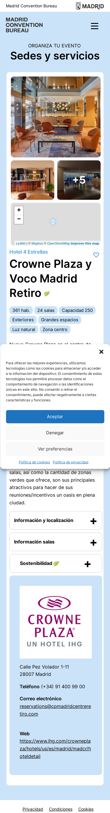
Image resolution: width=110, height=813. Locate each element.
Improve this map (85, 243)
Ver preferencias (55, 449)
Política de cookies (34, 462)
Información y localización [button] (43, 520)
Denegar (55, 432)
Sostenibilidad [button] (39, 563)
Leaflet (21, 243)
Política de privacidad (70, 462)
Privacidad (33, 809)
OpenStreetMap (58, 243)
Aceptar (55, 416)
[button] (101, 351)
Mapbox (37, 243)
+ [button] (19, 210)
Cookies (86, 809)
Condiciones (60, 809)
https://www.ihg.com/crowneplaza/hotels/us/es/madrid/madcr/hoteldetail (55, 748)
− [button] (19, 219)
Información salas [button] (34, 542)
